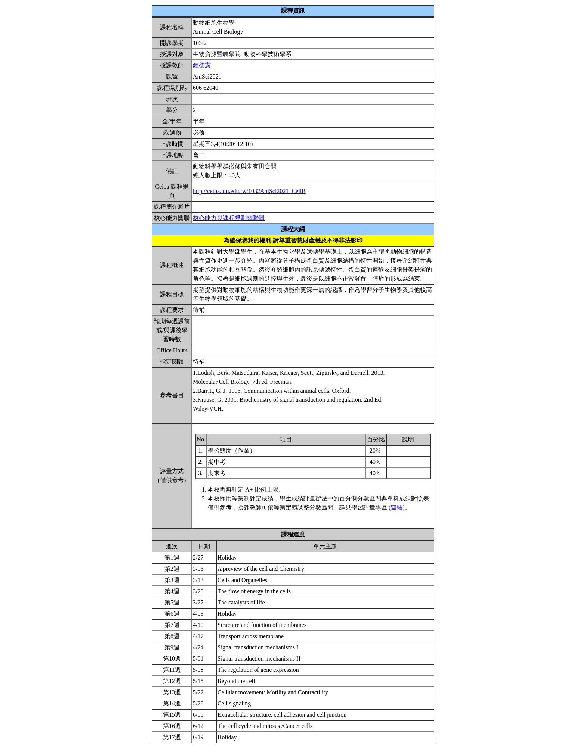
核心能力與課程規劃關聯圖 (229, 218)
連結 (397, 507)
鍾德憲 (202, 65)
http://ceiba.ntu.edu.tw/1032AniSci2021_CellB (249, 191)
